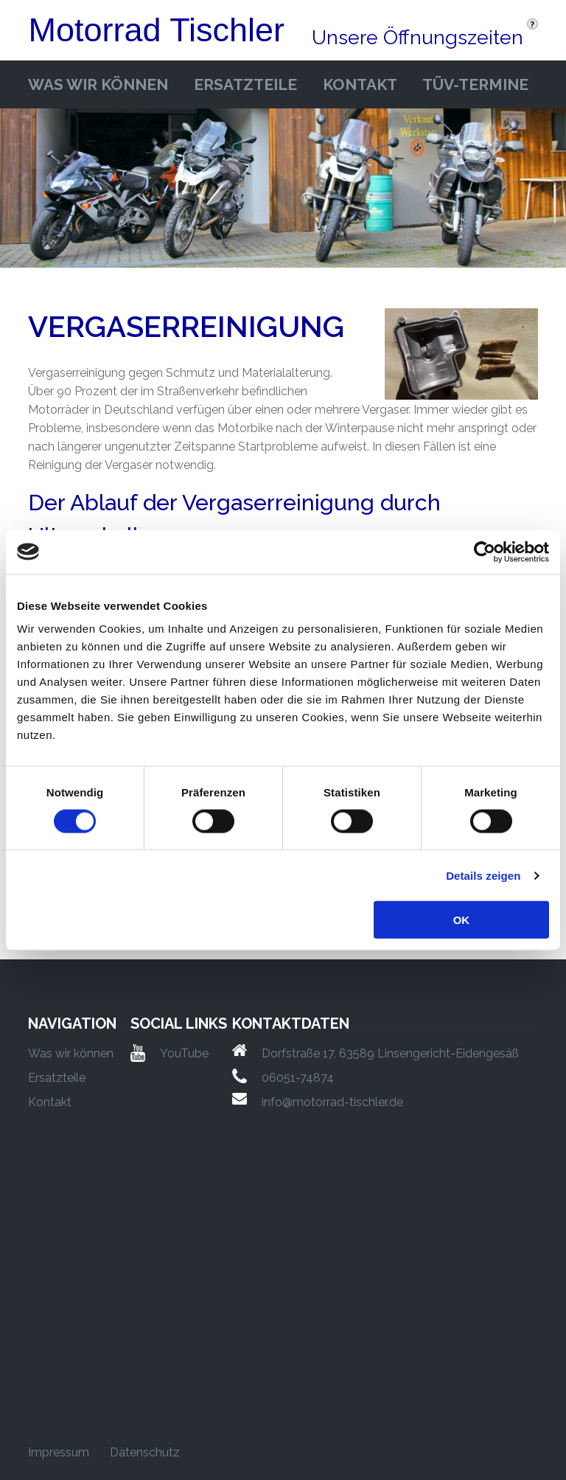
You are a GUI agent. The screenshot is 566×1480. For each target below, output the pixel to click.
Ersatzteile (245, 84)
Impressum (58, 1452)
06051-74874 (298, 1078)
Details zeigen (483, 875)
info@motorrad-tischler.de (332, 1102)
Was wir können (98, 84)
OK (461, 920)
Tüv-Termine (475, 84)
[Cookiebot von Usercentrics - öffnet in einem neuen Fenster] (484, 552)
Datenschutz (145, 1452)
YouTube (184, 1053)
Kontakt (360, 84)
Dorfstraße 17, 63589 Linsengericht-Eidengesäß (390, 1053)
